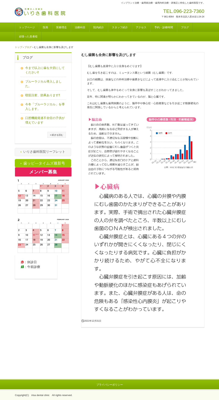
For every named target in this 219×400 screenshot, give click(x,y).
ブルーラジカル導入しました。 (43, 84)
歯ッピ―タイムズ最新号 (44, 163)
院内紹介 (98, 27)
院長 (45, 27)
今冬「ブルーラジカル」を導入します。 (45, 106)
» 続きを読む (56, 135)
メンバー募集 (43, 171)
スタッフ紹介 (120, 27)
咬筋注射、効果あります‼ (42, 95)
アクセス (141, 27)
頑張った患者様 (28, 36)
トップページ (27, 27)
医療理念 (61, 27)
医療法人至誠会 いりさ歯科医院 (48, 13)
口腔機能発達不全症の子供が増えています (45, 120)
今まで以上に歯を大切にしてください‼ (45, 70)
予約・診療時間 (163, 27)
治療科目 (80, 27)
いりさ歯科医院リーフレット (44, 152)
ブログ (185, 27)
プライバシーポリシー (109, 384)
